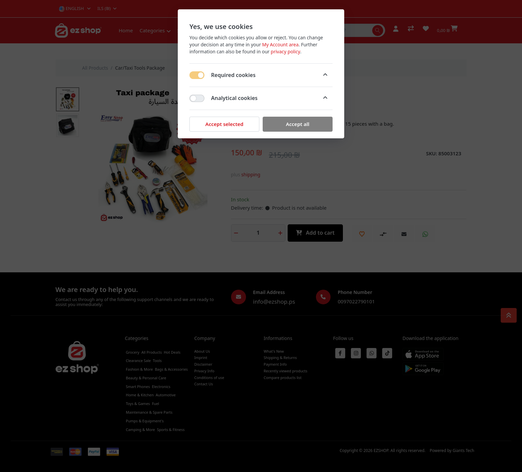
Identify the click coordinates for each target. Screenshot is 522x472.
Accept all (298, 124)
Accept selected (224, 124)
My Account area (280, 44)
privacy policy (285, 51)
